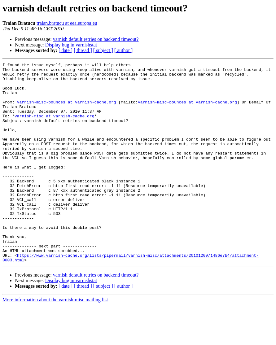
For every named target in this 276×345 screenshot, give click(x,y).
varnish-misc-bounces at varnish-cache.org (66, 110)
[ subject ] (103, 50)
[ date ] (65, 50)
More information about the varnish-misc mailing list (55, 339)
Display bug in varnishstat (71, 44)
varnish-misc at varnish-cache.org (54, 127)
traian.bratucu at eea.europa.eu (67, 23)
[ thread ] (83, 50)
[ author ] (123, 50)
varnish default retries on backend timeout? (96, 39)
